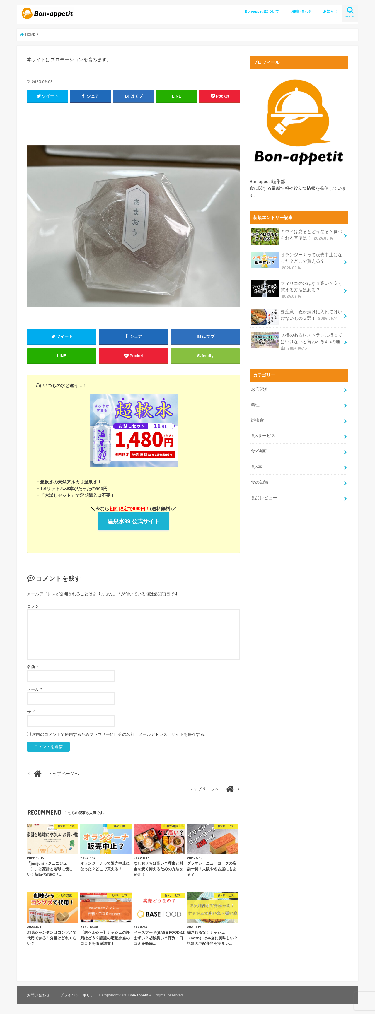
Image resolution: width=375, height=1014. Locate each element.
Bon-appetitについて (262, 11)
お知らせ (330, 11)
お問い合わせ (301, 11)
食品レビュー (264, 497)
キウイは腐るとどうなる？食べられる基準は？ (296, 236)
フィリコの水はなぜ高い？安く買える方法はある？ (296, 289)
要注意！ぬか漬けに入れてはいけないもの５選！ (296, 317)
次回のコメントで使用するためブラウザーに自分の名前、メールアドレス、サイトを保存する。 (120, 734)
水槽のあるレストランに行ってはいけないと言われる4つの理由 (296, 341)
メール (34, 689)
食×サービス (263, 435)
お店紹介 (259, 389)
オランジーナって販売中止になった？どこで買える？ (296, 261)
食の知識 (259, 482)
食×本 (256, 466)
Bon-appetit (138, 995)
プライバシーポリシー (79, 995)
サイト (33, 711)
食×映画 (259, 451)
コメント (35, 606)
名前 (32, 666)
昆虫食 (257, 420)
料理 (255, 405)
